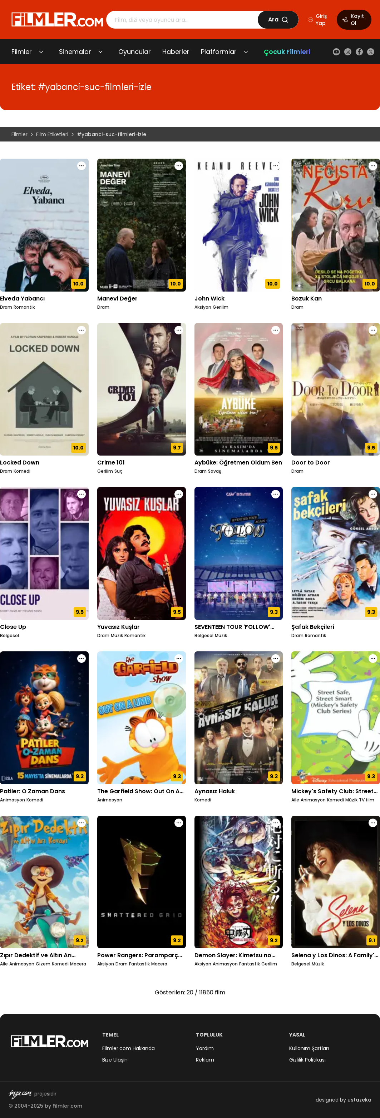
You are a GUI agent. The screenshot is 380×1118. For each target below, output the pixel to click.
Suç (118, 471)
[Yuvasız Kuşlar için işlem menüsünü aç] (178, 494)
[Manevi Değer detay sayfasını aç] (141, 225)
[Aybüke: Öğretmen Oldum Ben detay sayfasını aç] (238, 389)
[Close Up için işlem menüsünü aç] (81, 494)
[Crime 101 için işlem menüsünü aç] (178, 330)
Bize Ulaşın (115, 1059)
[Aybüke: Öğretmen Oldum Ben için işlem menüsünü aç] (275, 330)
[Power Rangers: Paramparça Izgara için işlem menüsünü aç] (178, 823)
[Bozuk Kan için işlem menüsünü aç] (373, 166)
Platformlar (219, 51)
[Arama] (182, 20)
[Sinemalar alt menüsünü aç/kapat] (100, 51)
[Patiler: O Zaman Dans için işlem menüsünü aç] (81, 658)
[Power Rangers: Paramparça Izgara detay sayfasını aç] (141, 882)
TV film (366, 800)
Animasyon (12, 800)
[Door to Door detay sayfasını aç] (335, 389)
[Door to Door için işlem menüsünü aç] (373, 330)
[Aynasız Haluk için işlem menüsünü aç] (275, 658)
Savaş (214, 471)
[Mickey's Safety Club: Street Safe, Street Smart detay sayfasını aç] (335, 717)
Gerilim (220, 307)
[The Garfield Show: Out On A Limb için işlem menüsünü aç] (178, 658)
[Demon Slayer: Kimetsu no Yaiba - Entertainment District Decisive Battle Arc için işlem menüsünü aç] (275, 823)
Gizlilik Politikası (307, 1059)
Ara (278, 19)
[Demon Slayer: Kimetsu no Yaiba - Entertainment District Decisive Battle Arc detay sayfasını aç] (238, 882)
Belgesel (9, 635)
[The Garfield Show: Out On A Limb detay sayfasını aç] (141, 717)
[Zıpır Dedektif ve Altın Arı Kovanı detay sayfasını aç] (44, 882)
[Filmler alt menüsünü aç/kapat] (41, 51)
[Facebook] (359, 51)
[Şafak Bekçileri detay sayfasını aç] (335, 553)
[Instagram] (347, 51)
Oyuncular (134, 51)
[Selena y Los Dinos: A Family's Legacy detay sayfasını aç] (335, 882)
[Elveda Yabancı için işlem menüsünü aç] (81, 166)
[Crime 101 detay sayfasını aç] (141, 389)
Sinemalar (75, 51)
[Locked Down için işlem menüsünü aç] (81, 330)
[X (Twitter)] (370, 51)
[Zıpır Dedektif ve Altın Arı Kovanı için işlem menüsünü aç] (81, 823)
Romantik (24, 307)
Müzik (117, 635)
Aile (295, 800)
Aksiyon (202, 307)
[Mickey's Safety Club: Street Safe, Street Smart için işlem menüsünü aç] (373, 658)
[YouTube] (336, 51)
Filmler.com (67, 1105)
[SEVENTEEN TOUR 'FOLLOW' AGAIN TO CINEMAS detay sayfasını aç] (238, 553)
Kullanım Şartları (309, 1048)
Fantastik (139, 964)
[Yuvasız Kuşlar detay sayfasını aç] (141, 553)
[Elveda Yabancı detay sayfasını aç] (44, 225)
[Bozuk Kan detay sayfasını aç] (335, 225)
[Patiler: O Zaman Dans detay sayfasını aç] (44, 717)
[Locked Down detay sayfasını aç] (44, 389)
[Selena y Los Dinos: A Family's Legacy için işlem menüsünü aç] (373, 823)
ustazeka (359, 1099)
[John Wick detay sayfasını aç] (238, 225)
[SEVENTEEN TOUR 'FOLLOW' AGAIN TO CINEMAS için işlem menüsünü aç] (275, 494)
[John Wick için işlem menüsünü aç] (275, 166)
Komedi (22, 471)
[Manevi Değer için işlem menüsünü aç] (178, 166)
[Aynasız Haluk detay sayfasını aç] (238, 717)
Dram (6, 307)
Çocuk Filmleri (287, 51)
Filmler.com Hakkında (128, 1048)
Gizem (43, 964)
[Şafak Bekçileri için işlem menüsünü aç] (373, 494)
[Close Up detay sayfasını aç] (44, 553)
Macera (78, 964)
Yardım (205, 1048)
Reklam (205, 1059)
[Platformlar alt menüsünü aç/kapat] (246, 51)
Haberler (175, 51)
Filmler (21, 51)
